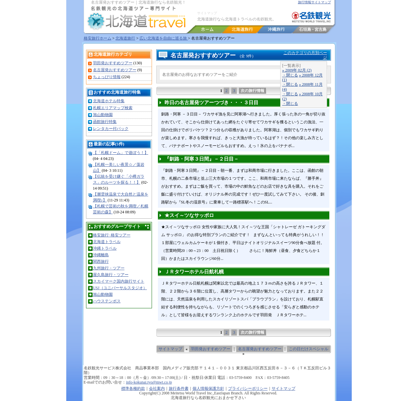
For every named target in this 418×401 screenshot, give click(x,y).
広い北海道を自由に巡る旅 (163, 38)
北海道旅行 (125, 38)
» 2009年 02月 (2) (297, 70)
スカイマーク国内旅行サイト (118, 281)
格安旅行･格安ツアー (112, 235)
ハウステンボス (107, 301)
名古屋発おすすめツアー (114, 70)
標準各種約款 (133, 388)
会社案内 (157, 388)
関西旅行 (101, 261)
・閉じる (290, 75)
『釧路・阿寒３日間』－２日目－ (201, 159)
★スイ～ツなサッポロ (189, 215)
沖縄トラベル (105, 248)
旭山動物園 (103, 114)
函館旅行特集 (105, 121)
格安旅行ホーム (97, 38)
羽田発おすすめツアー (113, 63)
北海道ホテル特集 (109, 101)
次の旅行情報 (252, 90)
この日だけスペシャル (308, 349)
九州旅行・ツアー (109, 268)
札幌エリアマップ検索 (113, 108)
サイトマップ (207, 13)
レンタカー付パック (111, 128)
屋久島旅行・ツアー (111, 274)
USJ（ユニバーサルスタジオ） (120, 288)
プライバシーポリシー (248, 388)
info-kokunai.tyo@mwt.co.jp (149, 382)
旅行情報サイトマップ (314, 2)
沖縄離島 (101, 255)
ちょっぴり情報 (107, 77)
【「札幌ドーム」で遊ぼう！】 (120, 152)
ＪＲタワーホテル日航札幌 (194, 271)
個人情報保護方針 (208, 388)
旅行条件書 (179, 388)
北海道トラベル (107, 241)
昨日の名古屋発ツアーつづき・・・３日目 (211, 102)
